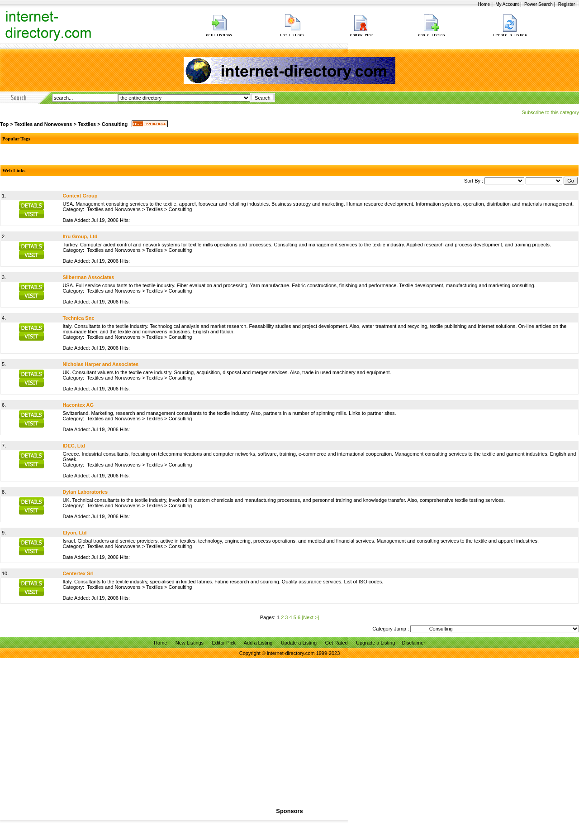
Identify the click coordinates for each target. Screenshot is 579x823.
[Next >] (310, 617)
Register (566, 4)
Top (4, 124)
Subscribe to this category (550, 112)
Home (484, 4)
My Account (507, 4)
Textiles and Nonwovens (43, 124)
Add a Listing (258, 642)
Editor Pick (224, 642)
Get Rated (336, 642)
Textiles (87, 124)
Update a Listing (299, 642)
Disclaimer (413, 642)
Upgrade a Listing (375, 642)
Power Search (538, 4)
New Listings (190, 642)
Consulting (115, 124)
